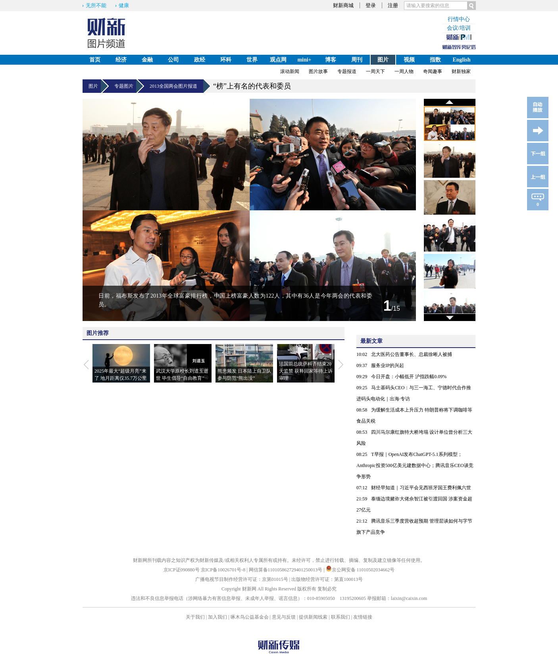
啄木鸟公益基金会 (250, 617)
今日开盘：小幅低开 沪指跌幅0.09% (408, 376)
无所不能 (96, 5)
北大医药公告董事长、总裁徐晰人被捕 (411, 354)
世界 (252, 60)
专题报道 (346, 71)
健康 (124, 5)
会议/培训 (459, 28)
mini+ (304, 60)
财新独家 (461, 71)
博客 (330, 60)
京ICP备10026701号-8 (224, 570)
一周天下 (375, 71)
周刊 (356, 60)
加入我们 (217, 617)
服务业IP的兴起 (387, 365)
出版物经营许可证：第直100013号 (327, 579)
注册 (393, 5)
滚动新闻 (289, 71)
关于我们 (195, 617)
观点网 (278, 60)
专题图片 (125, 86)
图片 (383, 60)
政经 (199, 60)
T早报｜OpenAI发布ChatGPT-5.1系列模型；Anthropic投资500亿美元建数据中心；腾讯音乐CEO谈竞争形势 (414, 465)
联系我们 (340, 617)
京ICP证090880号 (182, 570)
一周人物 (404, 71)
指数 (435, 60)
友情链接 (362, 617)
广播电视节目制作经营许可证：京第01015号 (241, 579)
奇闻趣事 (432, 71)
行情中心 (459, 19)
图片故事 (318, 71)
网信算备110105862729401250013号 (286, 570)
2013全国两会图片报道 (176, 86)
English (461, 60)
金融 (147, 60)
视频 (409, 60)
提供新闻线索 (313, 617)
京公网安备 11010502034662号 (360, 570)
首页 (94, 60)
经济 (121, 60)
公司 (173, 60)
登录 (371, 5)
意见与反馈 (284, 617)
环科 (225, 60)
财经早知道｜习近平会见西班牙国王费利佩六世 (421, 487)
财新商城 (343, 5)
